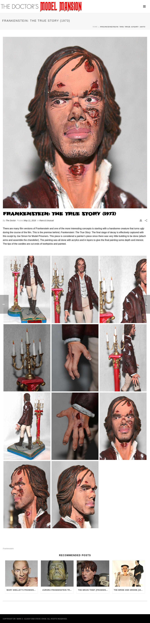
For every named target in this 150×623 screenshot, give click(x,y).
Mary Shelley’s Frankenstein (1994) (22, 590)
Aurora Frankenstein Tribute (57, 590)
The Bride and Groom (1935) (129, 590)
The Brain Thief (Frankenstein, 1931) (93, 590)
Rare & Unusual (46, 220)
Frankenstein (8, 548)
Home (95, 27)
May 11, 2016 (30, 220)
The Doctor (11, 220)
